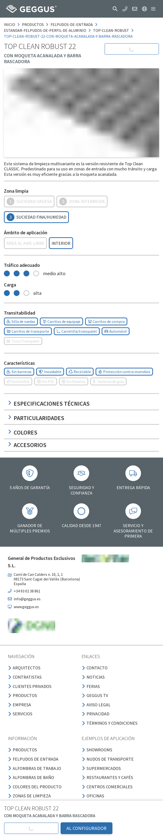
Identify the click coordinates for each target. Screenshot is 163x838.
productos (33, 24)
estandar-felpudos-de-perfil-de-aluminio (45, 30)
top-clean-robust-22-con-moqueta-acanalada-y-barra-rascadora (68, 36)
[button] (115, 8)
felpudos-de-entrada (72, 24)
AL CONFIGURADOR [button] (86, 828)
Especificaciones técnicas (49, 403)
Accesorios (27, 445)
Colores (22, 432)
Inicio (9, 24)
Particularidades (36, 418)
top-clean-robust (111, 30)
